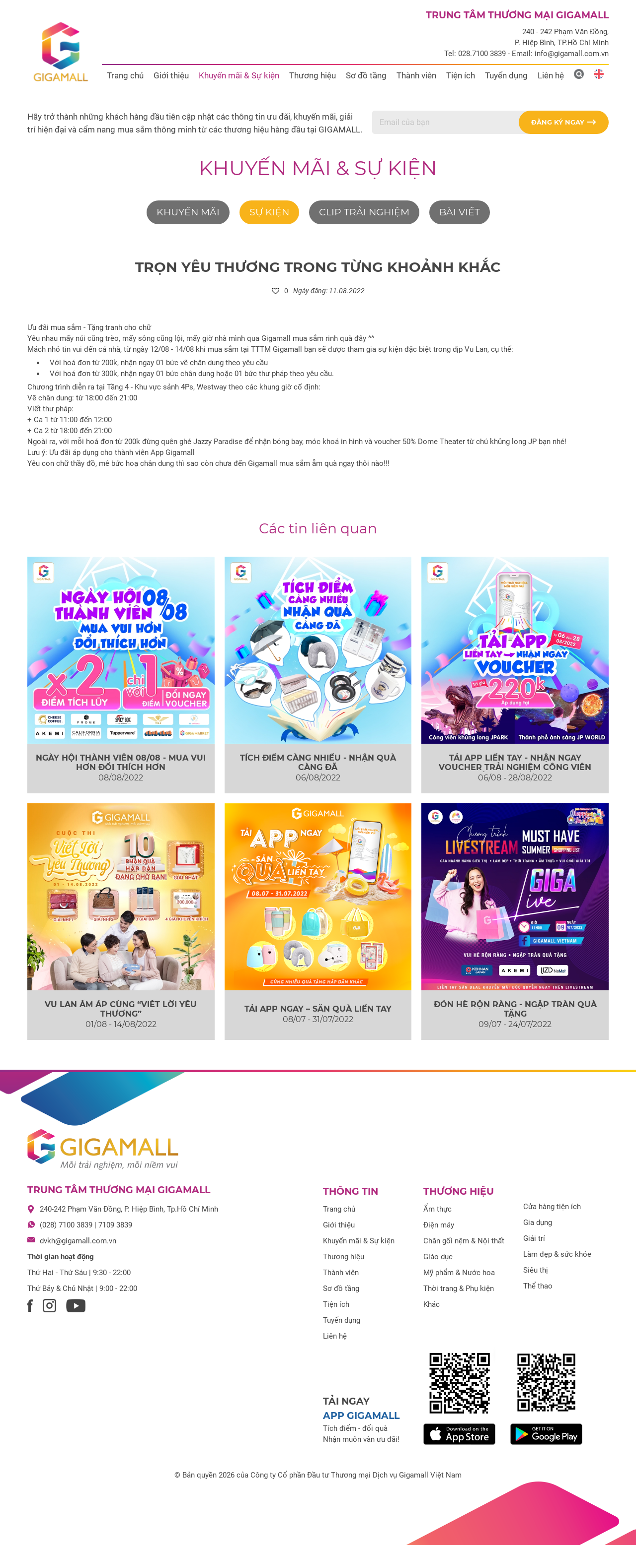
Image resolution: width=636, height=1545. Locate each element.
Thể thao (538, 1286)
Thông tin (350, 1191)
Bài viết (459, 212)
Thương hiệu (312, 75)
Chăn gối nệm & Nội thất (463, 1240)
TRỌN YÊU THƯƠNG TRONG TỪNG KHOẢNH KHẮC (318, 266)
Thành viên (416, 75)
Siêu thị (535, 1270)
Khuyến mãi (188, 212)
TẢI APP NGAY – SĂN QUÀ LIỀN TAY (318, 1009)
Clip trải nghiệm (364, 212)
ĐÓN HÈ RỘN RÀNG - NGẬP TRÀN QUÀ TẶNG (515, 1009)
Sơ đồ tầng (366, 75)
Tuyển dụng (506, 75)
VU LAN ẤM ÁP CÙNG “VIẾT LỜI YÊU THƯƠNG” (121, 1009)
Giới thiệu (171, 75)
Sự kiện (269, 212)
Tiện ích (460, 75)
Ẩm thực (437, 1209)
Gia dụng (537, 1222)
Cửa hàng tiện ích (552, 1206)
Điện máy (438, 1225)
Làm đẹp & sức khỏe (557, 1254)
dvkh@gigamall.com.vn (78, 1240)
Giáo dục (438, 1256)
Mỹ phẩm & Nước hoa (459, 1272)
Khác (431, 1304)
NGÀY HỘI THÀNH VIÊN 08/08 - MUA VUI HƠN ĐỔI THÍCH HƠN (121, 762)
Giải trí (534, 1238)
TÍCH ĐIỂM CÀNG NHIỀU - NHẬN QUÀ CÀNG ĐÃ (318, 762)
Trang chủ (125, 75)
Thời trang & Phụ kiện (458, 1288)
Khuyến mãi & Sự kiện (239, 75)
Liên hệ (551, 75)
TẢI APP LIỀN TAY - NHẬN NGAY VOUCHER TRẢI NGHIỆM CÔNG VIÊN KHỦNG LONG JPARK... (515, 767)
